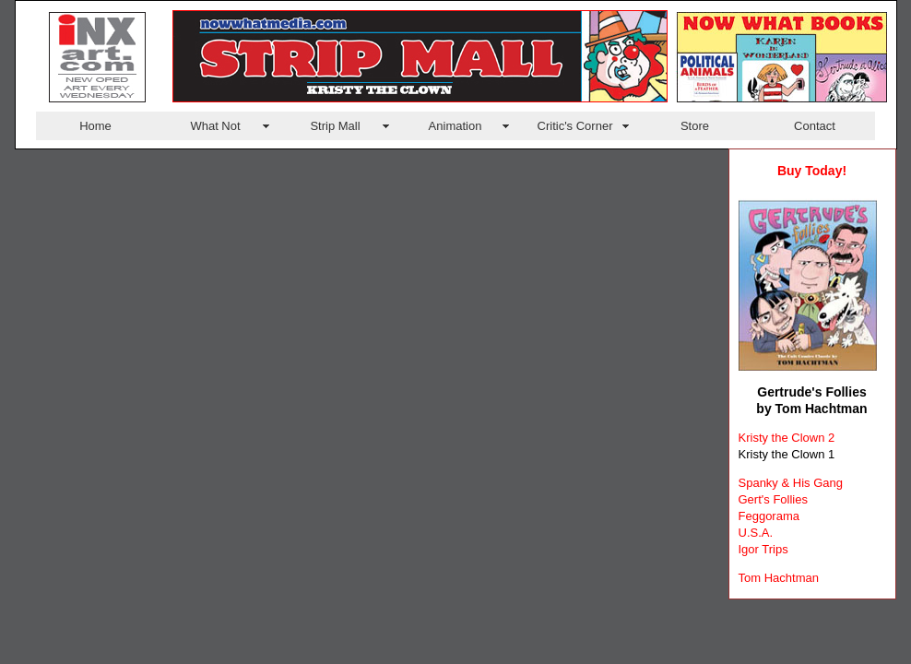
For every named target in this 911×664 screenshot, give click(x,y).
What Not (215, 126)
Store (694, 126)
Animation (455, 126)
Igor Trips (763, 549)
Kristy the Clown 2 (787, 438)
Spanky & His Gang (791, 483)
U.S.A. (756, 533)
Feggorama (769, 516)
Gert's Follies (773, 499)
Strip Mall (335, 126)
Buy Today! (811, 170)
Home (95, 126)
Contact (814, 126)
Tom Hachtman (779, 578)
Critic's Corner (575, 126)
